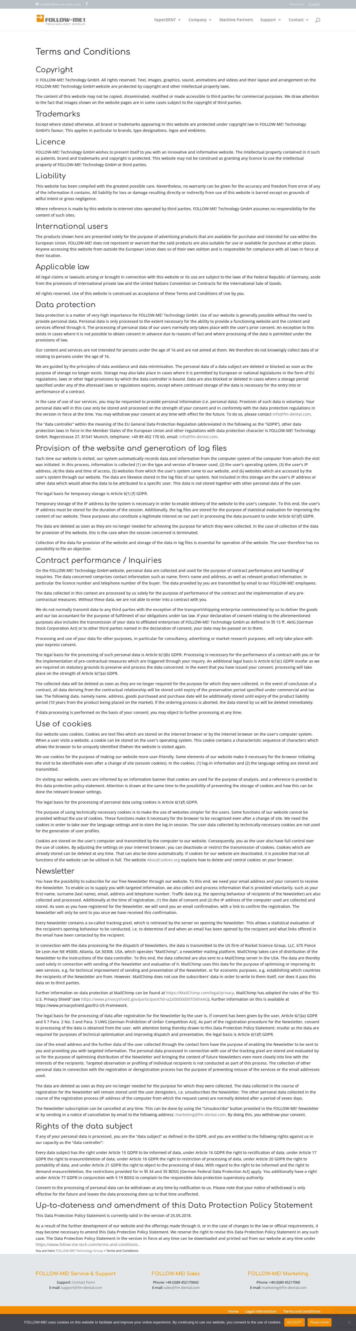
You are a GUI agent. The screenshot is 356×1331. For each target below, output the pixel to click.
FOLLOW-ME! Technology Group (79, 1250)
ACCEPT (294, 1322)
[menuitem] (297, 5)
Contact (296, 20)
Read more (319, 1322)
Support (268, 20)
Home (233, 1311)
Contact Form (83, 1282)
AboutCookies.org (163, 859)
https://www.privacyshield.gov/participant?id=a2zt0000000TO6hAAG (144, 999)
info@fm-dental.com (292, 414)
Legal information (260, 1311)
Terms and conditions (301, 1311)
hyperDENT (165, 20)
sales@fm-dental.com (182, 1287)
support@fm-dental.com (81, 1287)
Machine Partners (236, 20)
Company (198, 20)
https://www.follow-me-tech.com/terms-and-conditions (87, 1244)
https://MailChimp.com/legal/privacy (200, 992)
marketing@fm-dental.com (200, 1114)
